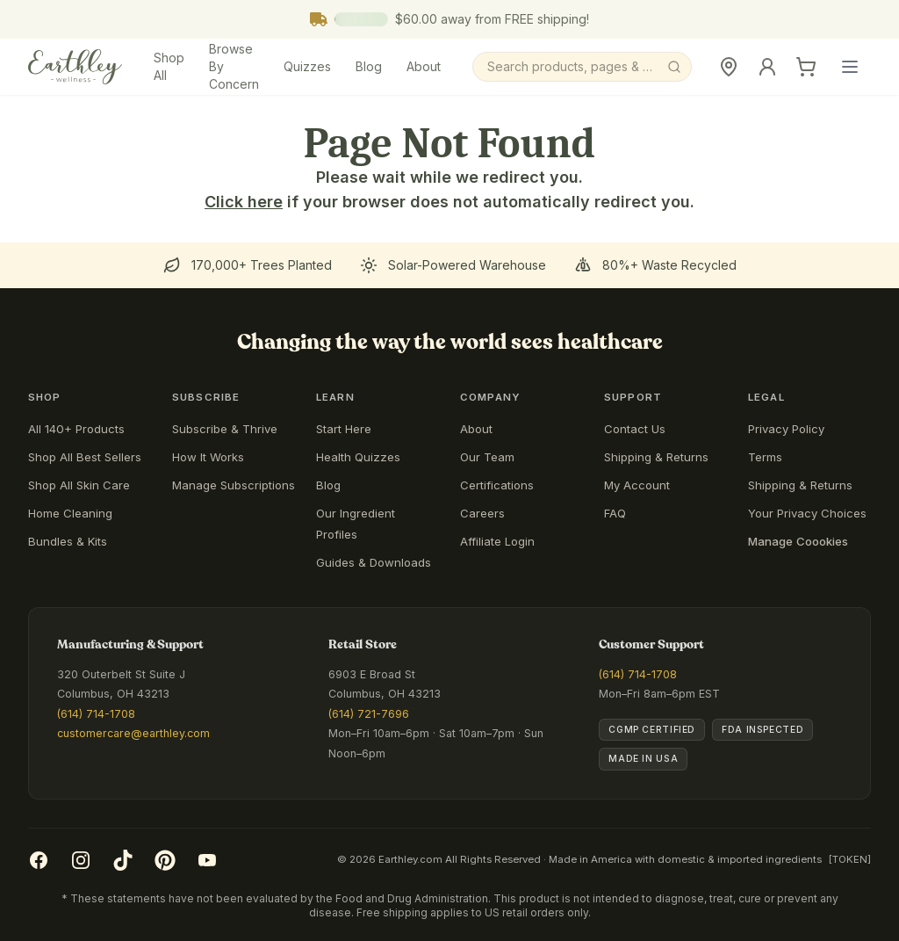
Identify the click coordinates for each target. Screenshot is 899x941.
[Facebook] (38, 860)
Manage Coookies (798, 541)
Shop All (169, 66)
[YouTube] (207, 860)
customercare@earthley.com (133, 733)
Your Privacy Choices (807, 513)
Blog (369, 66)
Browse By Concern (234, 66)
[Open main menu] (849, 66)
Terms (765, 457)
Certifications (497, 485)
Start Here (343, 429)
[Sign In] (767, 67)
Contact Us (634, 429)
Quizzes (307, 66)
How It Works (208, 457)
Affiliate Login (497, 541)
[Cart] (806, 67)
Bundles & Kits (67, 541)
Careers (482, 513)
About (423, 66)
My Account (637, 485)
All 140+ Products (76, 429)
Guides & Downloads (373, 562)
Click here (244, 201)
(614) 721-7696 (368, 713)
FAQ (615, 513)
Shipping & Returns (656, 457)
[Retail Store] (728, 67)
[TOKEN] (850, 859)
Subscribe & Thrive (224, 429)
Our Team (487, 457)
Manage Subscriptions (233, 485)
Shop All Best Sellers (84, 457)
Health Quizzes (358, 457)
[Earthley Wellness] (75, 66)
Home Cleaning (70, 513)
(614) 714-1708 (96, 713)
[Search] (582, 67)
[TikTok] (122, 860)
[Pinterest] (165, 860)
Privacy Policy (786, 429)
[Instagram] (80, 860)
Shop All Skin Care (79, 485)
